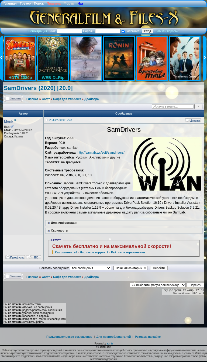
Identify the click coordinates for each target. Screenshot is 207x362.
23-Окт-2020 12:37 (60, 120)
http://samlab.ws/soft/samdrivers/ (101, 152)
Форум (69, 3)
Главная (10, 3)
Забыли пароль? (167, 31)
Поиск (39, 3)
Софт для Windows (67, 99)
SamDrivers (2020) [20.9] (38, 88)
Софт (46, 99)
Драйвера (91, 99)
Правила (54, 3)
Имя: (66, 31)
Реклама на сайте (148, 336)
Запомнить (131, 31)
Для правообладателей (113, 336)
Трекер (25, 3)
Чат (80, 3)
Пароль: (101, 31)
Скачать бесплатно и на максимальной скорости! (111, 246)
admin (109, 343)
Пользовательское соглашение (69, 336)
